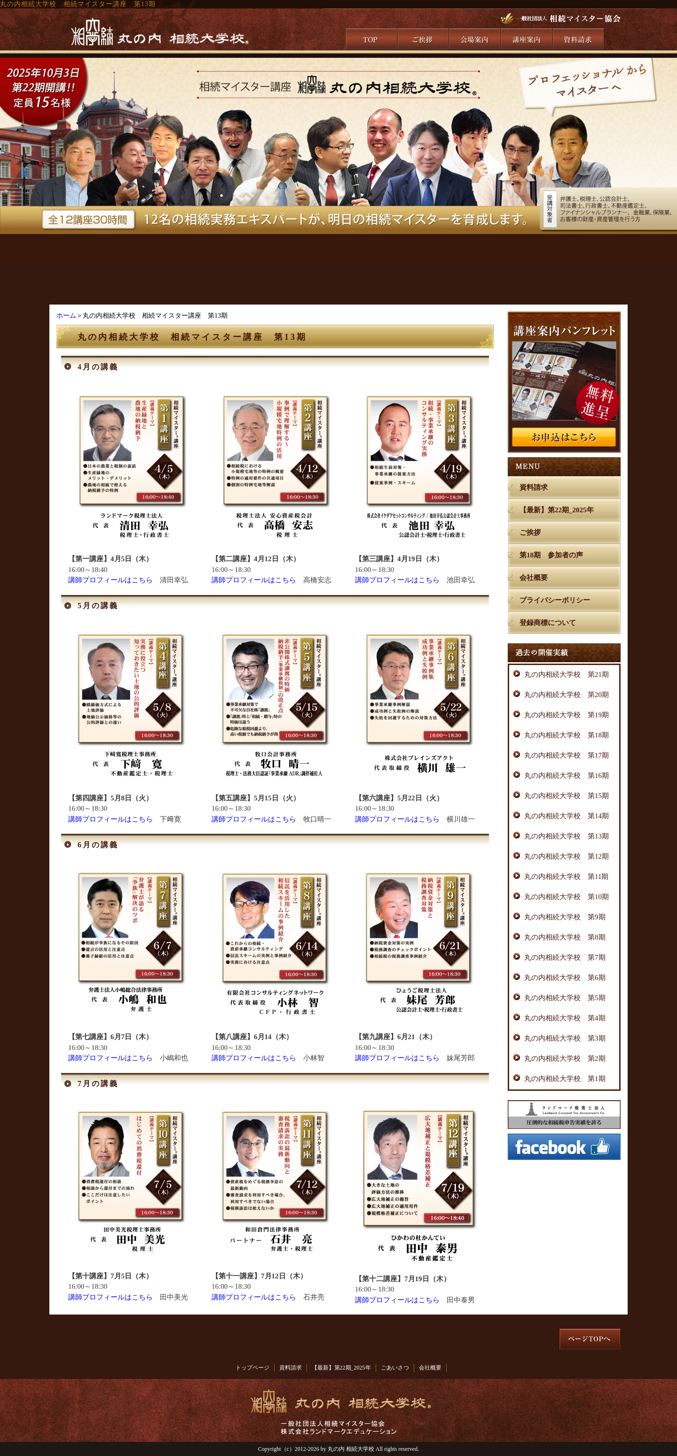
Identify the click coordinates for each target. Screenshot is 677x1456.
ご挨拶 (530, 532)
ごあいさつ (395, 1367)
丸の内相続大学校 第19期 (566, 715)
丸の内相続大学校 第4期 (565, 1018)
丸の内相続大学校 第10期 (566, 896)
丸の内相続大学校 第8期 (565, 937)
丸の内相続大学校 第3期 (565, 1038)
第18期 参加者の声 (551, 555)
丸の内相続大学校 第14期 (566, 816)
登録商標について (548, 622)
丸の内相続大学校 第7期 (565, 957)
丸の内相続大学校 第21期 (566, 674)
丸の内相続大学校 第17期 (566, 755)
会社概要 (534, 577)
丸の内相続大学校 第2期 (565, 1058)
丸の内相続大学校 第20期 (566, 694)
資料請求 (534, 487)
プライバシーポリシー (555, 600)
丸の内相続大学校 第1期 (565, 1078)
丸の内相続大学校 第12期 (566, 856)
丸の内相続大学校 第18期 (566, 735)
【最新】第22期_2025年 (557, 510)
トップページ (252, 1367)
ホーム (66, 315)
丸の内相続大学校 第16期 (566, 775)
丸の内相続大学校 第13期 (566, 836)
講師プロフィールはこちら (110, 580)
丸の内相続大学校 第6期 (565, 977)
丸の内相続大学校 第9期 (565, 917)
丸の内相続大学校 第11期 (566, 876)
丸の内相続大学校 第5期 (565, 998)
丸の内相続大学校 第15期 (566, 795)
